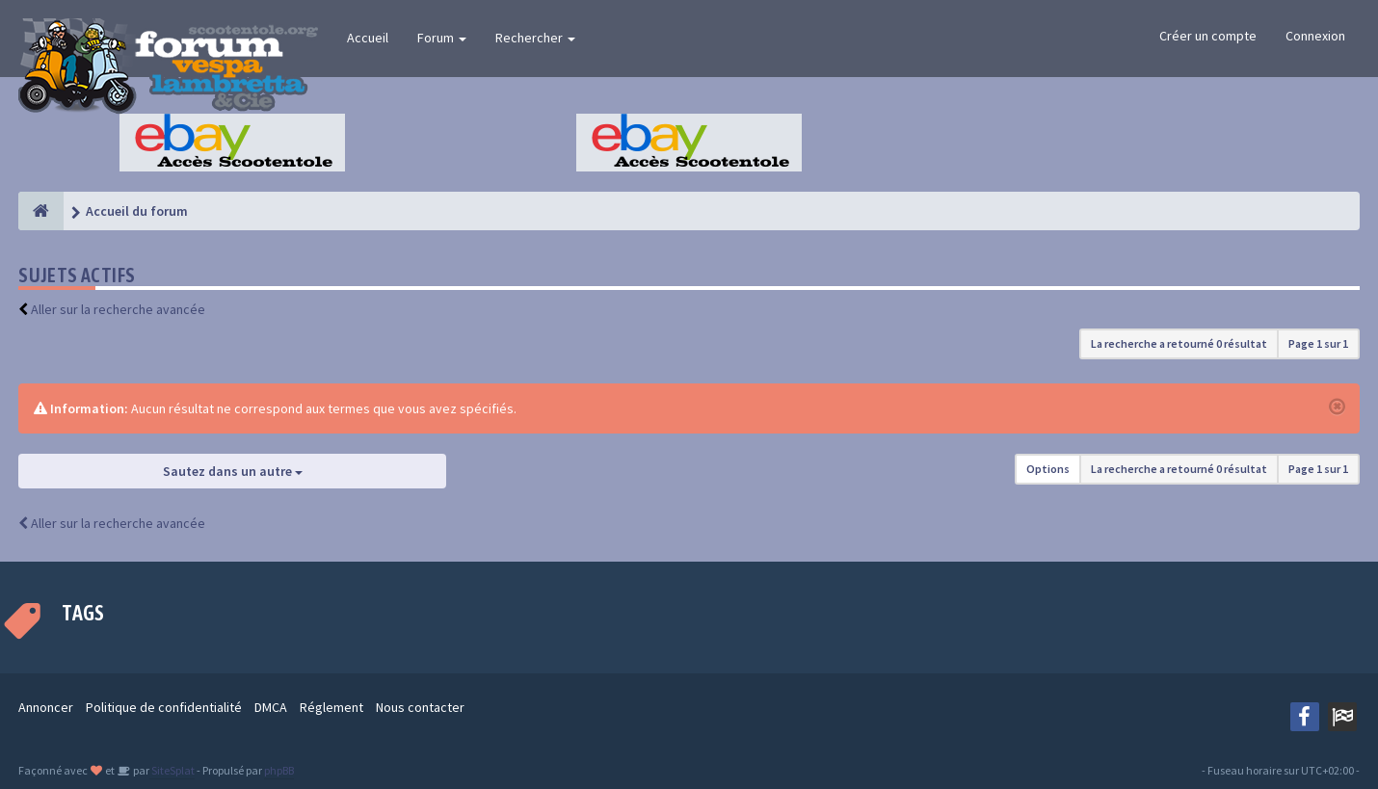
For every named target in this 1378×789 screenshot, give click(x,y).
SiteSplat (172, 770)
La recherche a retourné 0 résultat (1179, 343)
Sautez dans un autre (233, 471)
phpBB (279, 770)
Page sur (1318, 343)
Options (1048, 468)
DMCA (270, 707)
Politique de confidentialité (164, 707)
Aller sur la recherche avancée (118, 309)
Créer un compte (1208, 35)
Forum (441, 37)
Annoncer (45, 707)
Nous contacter (420, 707)
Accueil (367, 37)
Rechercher (535, 37)
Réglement (331, 707)
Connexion (1315, 35)
